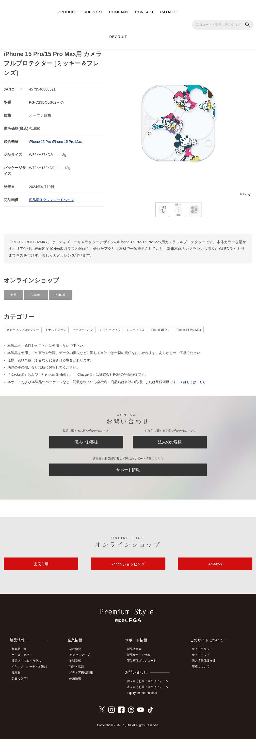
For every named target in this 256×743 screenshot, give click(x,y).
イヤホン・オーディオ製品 (31, 672)
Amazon (36, 292)
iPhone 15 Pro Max (69, 139)
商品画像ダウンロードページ (53, 197)
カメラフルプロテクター (22, 327)
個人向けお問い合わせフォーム (150, 686)
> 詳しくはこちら (194, 380)
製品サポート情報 (141, 661)
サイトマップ (202, 661)
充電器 (18, 677)
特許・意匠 (79, 672)
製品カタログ (22, 683)
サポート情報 (128, 471)
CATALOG (169, 12)
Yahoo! (60, 292)
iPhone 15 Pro (40, 139)
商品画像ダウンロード (144, 666)
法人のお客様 (170, 441)
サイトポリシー (204, 655)
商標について (202, 672)
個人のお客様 (86, 441)
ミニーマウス (135, 327)
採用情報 (78, 683)
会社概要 (78, 655)
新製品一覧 (21, 655)
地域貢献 (78, 666)
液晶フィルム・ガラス (28, 666)
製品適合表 (136, 655)
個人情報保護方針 (205, 666)
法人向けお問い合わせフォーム (150, 692)
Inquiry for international (144, 697)
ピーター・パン (82, 327)
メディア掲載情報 (84, 677)
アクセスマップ (82, 661)
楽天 (13, 292)
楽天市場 (41, 569)
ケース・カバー (24, 661)
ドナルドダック (55, 327)
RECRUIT (118, 37)
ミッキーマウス (109, 327)
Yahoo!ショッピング (128, 569)
